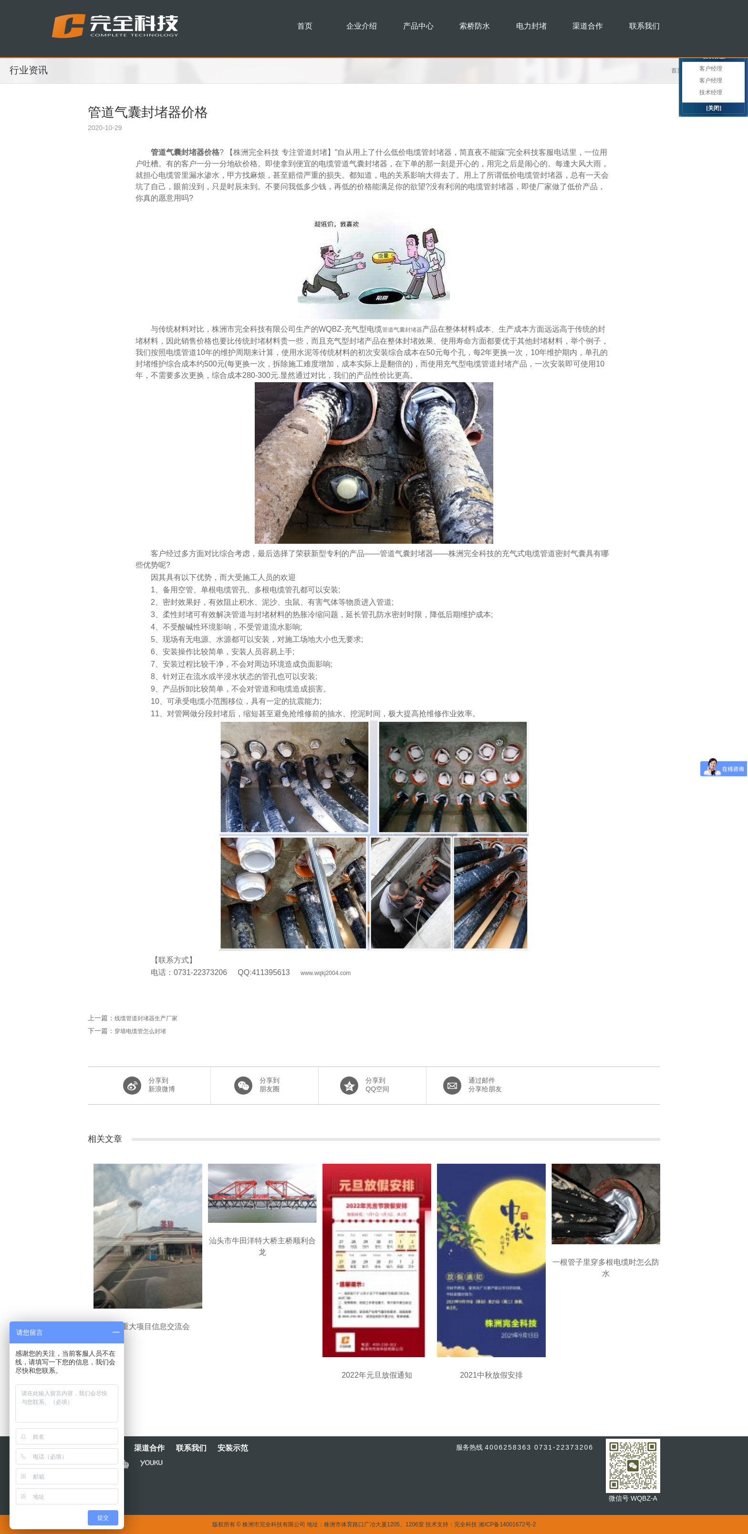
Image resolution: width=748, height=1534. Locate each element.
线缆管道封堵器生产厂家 (145, 1018)
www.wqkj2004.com (326, 973)
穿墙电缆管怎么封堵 (140, 1031)
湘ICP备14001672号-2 (507, 1524)
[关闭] (713, 108)
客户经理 (710, 68)
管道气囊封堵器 (402, 329)
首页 (677, 70)
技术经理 (710, 92)
